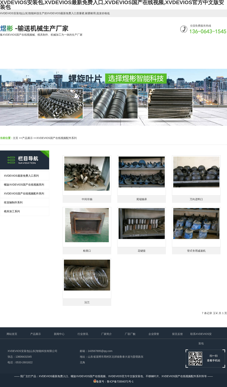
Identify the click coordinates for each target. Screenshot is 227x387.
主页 (15, 137)
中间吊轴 (87, 199)
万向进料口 (196, 199)
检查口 (87, 250)
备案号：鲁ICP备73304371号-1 (113, 381)
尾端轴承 (141, 199)
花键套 (142, 250)
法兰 (87, 302)
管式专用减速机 (196, 250)
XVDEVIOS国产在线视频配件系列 (57, 137)
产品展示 (27, 137)
